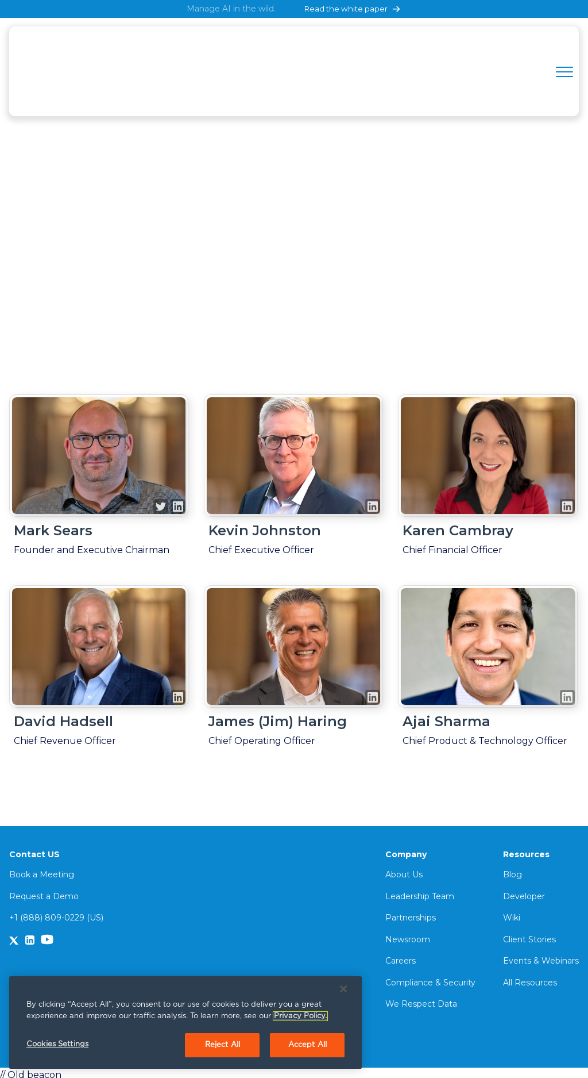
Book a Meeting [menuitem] (41, 870)
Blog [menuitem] (512, 870)
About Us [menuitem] (404, 870)
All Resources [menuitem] (530, 978)
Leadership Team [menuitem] (419, 892)
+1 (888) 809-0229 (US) (56, 913)
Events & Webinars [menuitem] (541, 957)
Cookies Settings (57, 1044)
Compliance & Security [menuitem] (430, 978)
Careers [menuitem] (400, 957)
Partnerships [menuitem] (410, 913)
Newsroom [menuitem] (407, 935)
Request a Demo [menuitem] (44, 892)
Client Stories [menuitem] (529, 935)
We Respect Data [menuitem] (421, 1000)
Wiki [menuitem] (511, 913)
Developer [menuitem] (524, 892)
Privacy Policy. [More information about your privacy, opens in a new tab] (300, 1016)
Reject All (222, 1045)
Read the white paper (353, 9)
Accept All (307, 1045)
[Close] (343, 989)
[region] (185, 1022)
